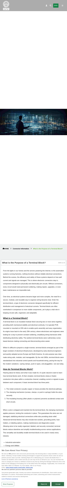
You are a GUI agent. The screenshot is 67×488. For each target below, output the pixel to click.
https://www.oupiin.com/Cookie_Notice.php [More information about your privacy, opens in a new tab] (19, 468)
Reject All (44, 485)
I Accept (57, 485)
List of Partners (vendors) (10, 479)
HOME (6, 249)
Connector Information (21, 249)
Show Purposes (8, 485)
